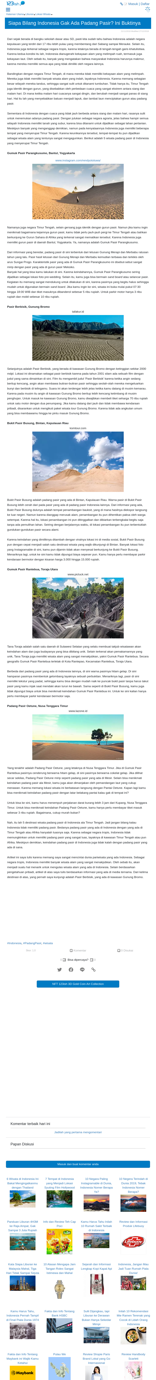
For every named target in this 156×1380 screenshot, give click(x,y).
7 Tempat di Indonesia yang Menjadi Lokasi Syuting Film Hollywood (59, 1183)
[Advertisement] (78, 911)
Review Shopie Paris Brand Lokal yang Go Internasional (96, 1358)
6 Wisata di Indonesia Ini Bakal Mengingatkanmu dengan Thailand (23, 1183)
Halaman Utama (15, 14)
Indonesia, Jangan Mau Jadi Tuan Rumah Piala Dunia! (133, 1269)
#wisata (48, 943)
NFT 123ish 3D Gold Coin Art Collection (78, 983)
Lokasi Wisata (43, 14)
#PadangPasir (32, 943)
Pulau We (59, 1354)
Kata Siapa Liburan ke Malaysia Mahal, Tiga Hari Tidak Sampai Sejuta (22, 1269)
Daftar (145, 4)
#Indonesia (14, 943)
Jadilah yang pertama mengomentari (78, 1132)
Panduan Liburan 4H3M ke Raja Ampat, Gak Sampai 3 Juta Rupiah (22, 1226)
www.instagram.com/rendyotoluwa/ (78, 160)
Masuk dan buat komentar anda (78, 1164)
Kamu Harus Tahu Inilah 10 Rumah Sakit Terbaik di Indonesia (96, 1226)
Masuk (133, 4)
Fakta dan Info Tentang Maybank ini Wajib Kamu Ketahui (23, 1358)
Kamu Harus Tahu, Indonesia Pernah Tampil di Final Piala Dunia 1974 (22, 1315)
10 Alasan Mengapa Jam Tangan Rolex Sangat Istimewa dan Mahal (59, 1269)
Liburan (30, 14)
